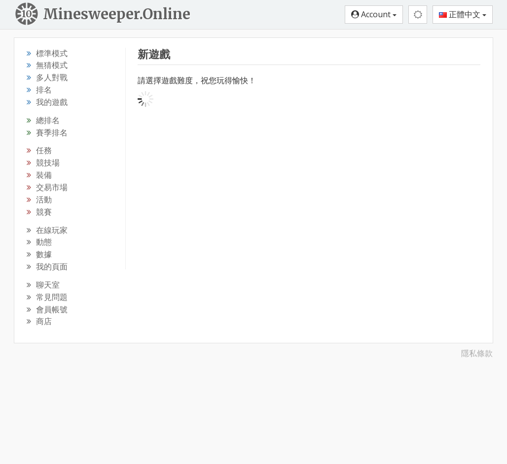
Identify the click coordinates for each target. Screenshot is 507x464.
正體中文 (462, 14)
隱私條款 (477, 353)
